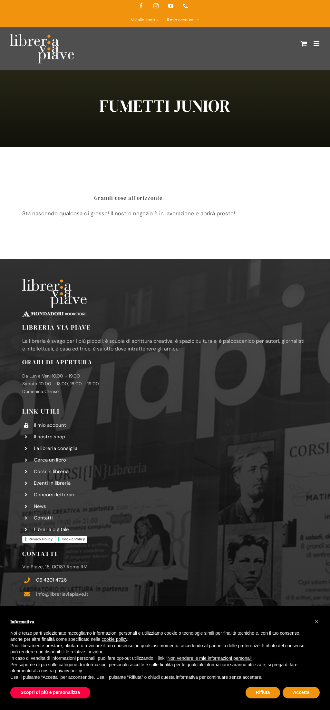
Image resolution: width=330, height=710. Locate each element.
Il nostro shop (49, 437)
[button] (316, 621)
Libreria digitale (51, 529)
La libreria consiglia (55, 448)
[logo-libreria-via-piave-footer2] (54, 281)
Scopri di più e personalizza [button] (50, 692)
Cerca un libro (50, 460)
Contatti (43, 518)
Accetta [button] (301, 692)
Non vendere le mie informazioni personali (209, 658)
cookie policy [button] (114, 639)
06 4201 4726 (51, 580)
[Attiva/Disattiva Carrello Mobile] (304, 43)
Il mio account (50, 425)
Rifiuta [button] (263, 692)
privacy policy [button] (68, 670)
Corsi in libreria (51, 471)
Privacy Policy (41, 539)
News (40, 506)
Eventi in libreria (52, 483)
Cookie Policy (73, 539)
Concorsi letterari (54, 494)
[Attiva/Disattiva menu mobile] (317, 43)
